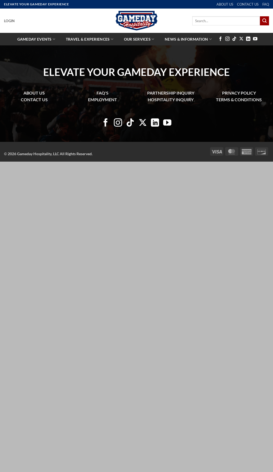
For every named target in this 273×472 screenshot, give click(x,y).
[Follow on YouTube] (255, 39)
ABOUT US (224, 4)
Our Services (139, 39)
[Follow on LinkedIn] (248, 39)
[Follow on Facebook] (220, 39)
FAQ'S (103, 92)
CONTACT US (248, 4)
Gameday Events (36, 39)
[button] (9, 20)
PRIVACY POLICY (239, 92)
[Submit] (264, 20)
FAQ (265, 4)
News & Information (188, 39)
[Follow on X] (241, 39)
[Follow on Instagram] (227, 39)
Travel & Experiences (89, 39)
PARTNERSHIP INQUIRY (170, 92)
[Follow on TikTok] (234, 39)
